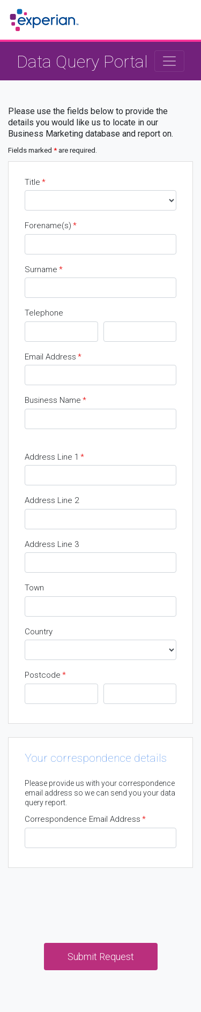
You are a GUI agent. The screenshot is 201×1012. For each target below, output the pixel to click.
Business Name (55, 400)
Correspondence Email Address (85, 819)
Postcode (45, 675)
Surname (44, 270)
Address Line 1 (54, 457)
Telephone (44, 313)
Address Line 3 (52, 544)
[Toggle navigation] (169, 61)
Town (34, 588)
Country (39, 631)
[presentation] (100, 902)
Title (35, 182)
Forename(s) (51, 226)
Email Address (53, 357)
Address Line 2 (52, 500)
